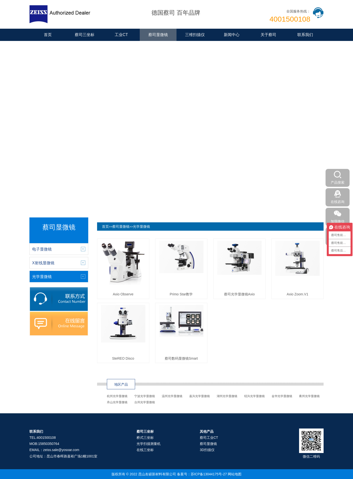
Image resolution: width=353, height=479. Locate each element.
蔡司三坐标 (84, 35)
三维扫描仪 (195, 35)
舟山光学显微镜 (117, 402)
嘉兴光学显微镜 (199, 396)
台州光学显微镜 (144, 402)
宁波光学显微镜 (144, 396)
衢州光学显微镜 (309, 396)
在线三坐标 (145, 450)
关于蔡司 (268, 35)
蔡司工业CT (209, 438)
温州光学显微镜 (172, 396)
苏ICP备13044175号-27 (209, 474)
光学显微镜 (141, 226)
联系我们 (305, 35)
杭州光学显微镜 (117, 396)
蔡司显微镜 (158, 35)
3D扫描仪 (207, 450)
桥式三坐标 (145, 438)
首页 (48, 35)
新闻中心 (232, 35)
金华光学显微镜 (282, 396)
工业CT (121, 35)
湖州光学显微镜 (227, 396)
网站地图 (234, 474)
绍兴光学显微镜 (254, 396)
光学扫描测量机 (149, 444)
